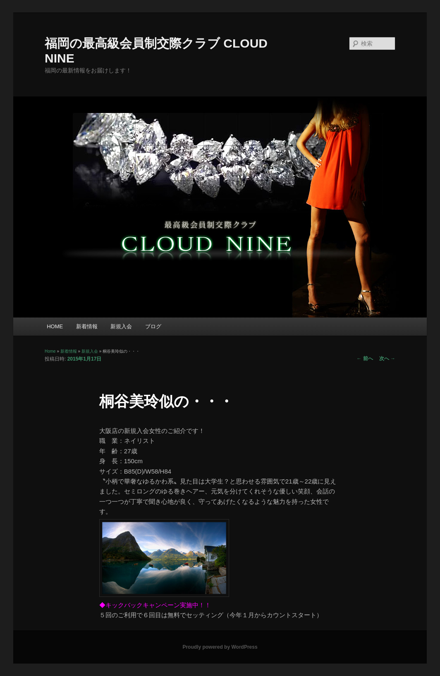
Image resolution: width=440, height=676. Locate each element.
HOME (55, 326)
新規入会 (121, 326)
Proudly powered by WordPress (219, 647)
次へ (387, 358)
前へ (364, 358)
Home (50, 351)
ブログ (153, 326)
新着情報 (87, 326)
